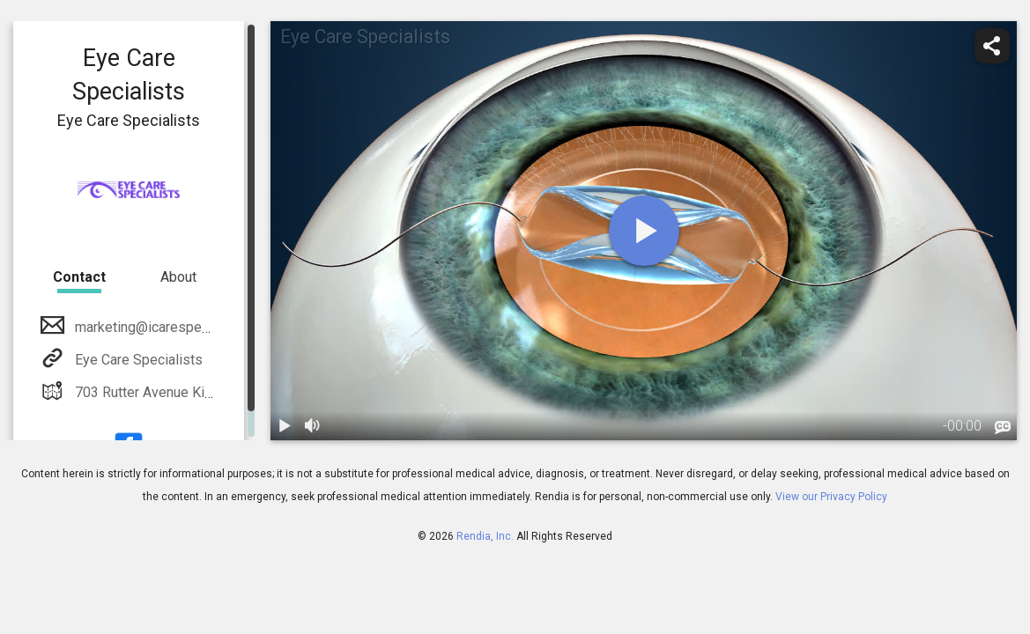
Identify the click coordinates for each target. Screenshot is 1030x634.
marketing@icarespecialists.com (173, 327)
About (178, 277)
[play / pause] (284, 426)
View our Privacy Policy (831, 496)
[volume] (313, 426)
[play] (644, 230)
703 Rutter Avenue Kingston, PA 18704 (192, 392)
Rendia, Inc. (485, 536)
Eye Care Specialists (137, 359)
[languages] (1003, 428)
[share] (992, 45)
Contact (79, 277)
